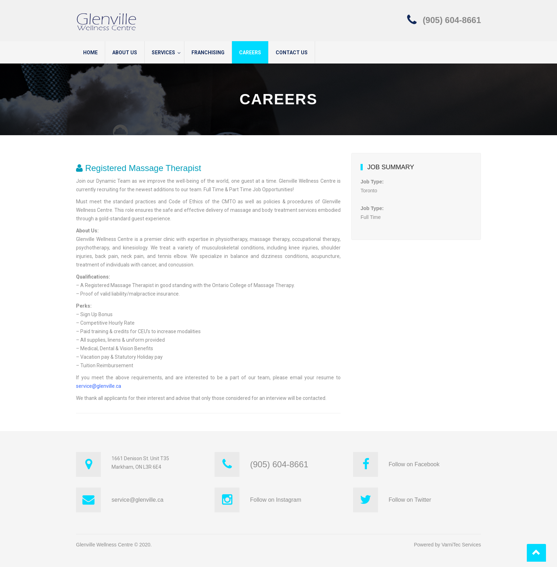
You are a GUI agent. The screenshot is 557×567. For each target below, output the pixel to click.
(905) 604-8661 (452, 20)
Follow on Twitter (410, 500)
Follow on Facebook (414, 464)
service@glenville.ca (98, 386)
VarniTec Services (461, 544)
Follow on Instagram (275, 500)
